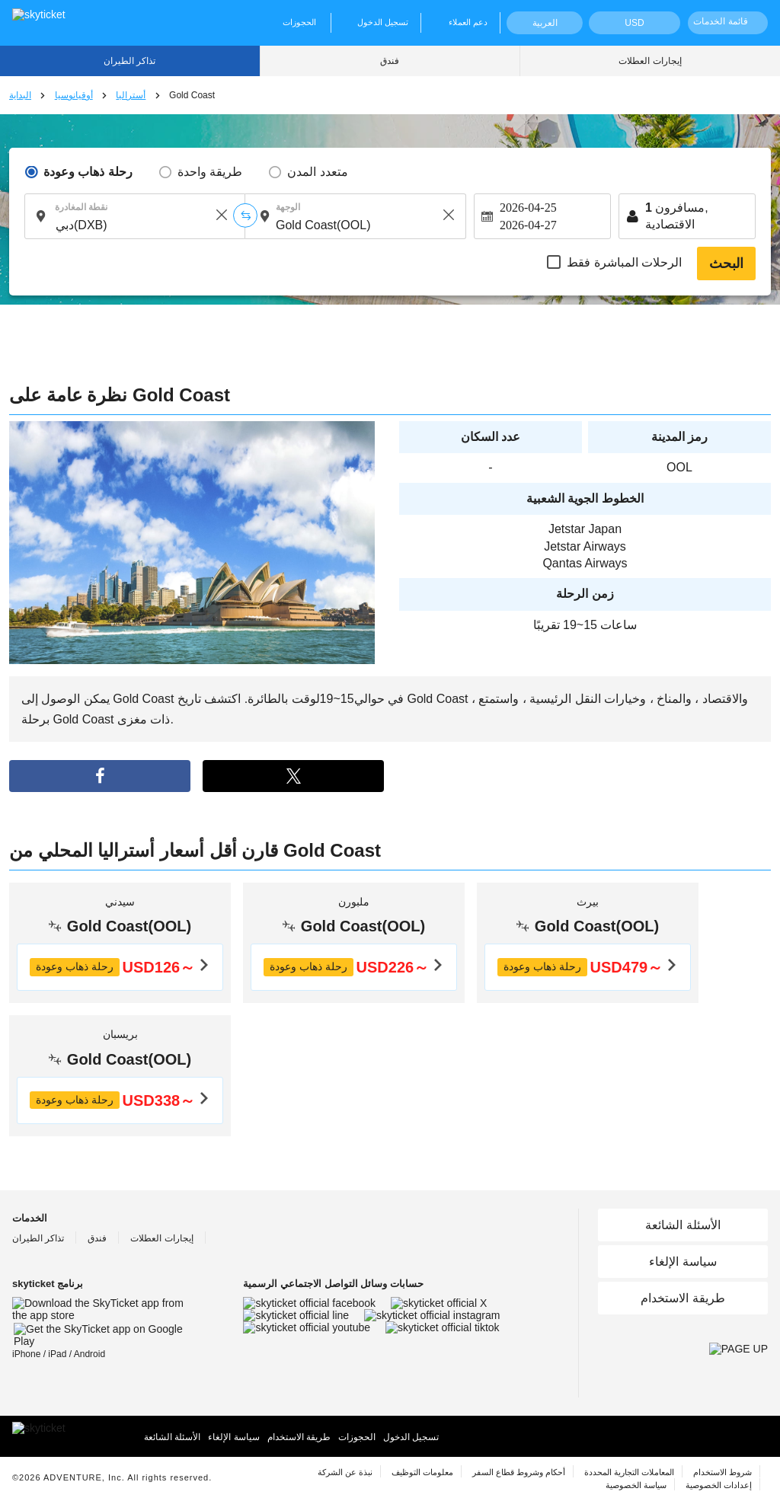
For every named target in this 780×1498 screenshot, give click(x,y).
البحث (726, 263)
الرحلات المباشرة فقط (624, 262)
